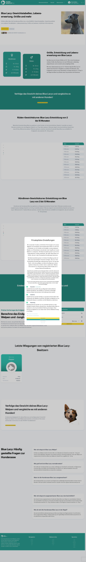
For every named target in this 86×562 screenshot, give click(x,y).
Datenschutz (40, 325)
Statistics (32, 291)
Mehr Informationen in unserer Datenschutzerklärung (41, 312)
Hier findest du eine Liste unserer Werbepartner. (40, 310)
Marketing (32, 299)
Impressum (46, 325)
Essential (35, 283)
